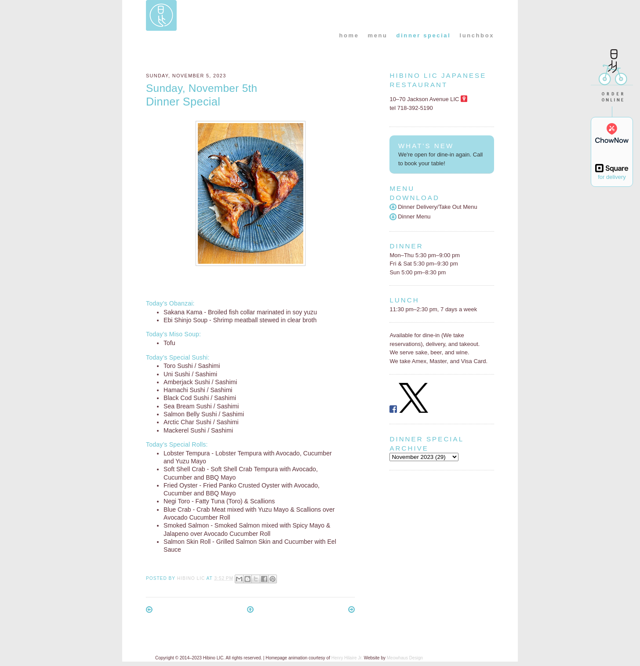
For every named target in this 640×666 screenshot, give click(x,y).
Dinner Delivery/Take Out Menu (433, 207)
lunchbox (476, 35)
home (349, 35)
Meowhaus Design (405, 657)
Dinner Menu (409, 216)
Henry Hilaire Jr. (347, 657)
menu (378, 35)
